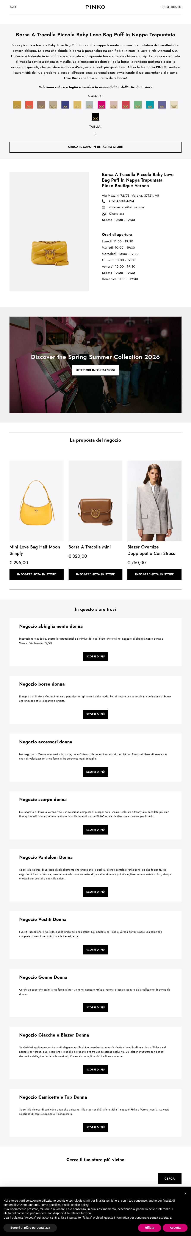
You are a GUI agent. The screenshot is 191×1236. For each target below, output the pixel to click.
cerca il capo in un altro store (95, 147)
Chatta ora (113, 214)
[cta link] (95, 365)
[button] (185, 1193)
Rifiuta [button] (149, 1227)
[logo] (95, 7)
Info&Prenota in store (36, 574)
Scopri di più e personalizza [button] (30, 1227)
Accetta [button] (175, 1227)
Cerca (169, 1178)
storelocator (172, 7)
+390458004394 (118, 201)
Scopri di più (95, 657)
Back (12, 7)
